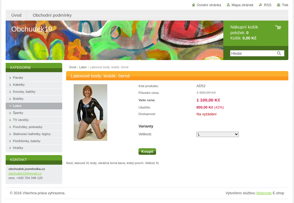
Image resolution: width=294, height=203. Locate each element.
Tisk (285, 5)
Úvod (72, 67)
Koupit (147, 151)
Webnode (264, 193)
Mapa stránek (243, 5)
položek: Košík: (244, 32)
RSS (267, 5)
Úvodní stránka (209, 5)
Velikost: (145, 134)
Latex (83, 67)
